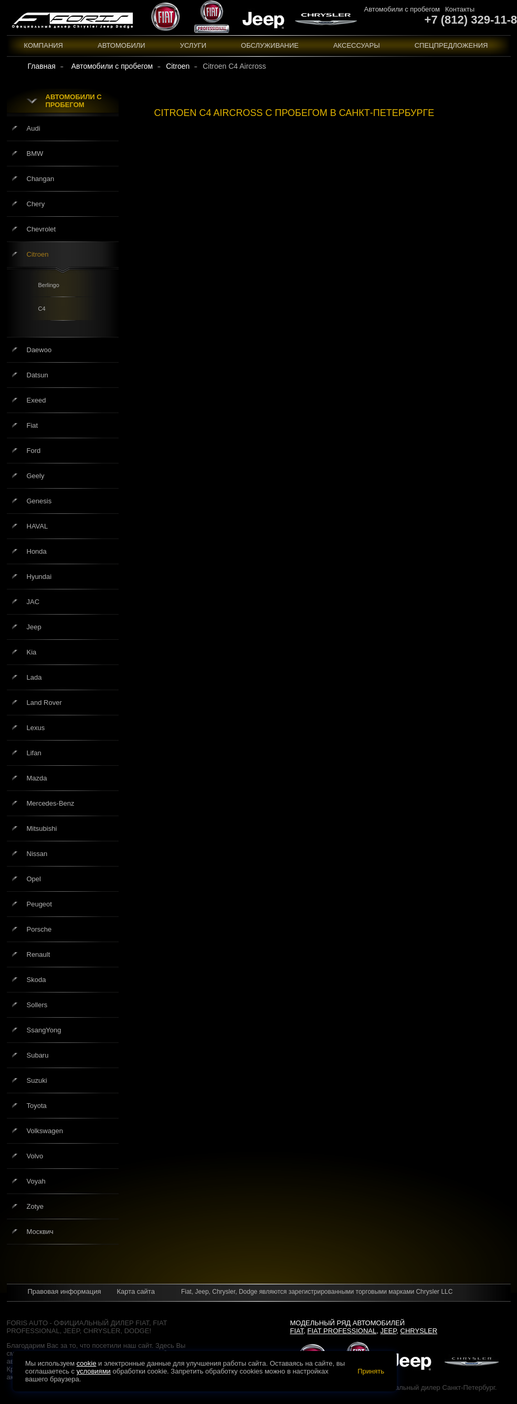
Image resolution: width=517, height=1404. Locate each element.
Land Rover (44, 702)
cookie (87, 1363)
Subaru (38, 1055)
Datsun (37, 375)
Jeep (34, 627)
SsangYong (44, 1030)
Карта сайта (135, 1291)
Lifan (34, 753)
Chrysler (419, 1331)
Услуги (193, 45)
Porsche (39, 929)
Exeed (36, 400)
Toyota (37, 1106)
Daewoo (39, 350)
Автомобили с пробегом (402, 9)
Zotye (35, 1206)
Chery (36, 204)
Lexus (36, 728)
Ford (34, 451)
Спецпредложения (451, 45)
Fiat (32, 425)
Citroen (38, 254)
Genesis (39, 501)
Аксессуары (356, 45)
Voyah (36, 1181)
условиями (94, 1371)
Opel (34, 879)
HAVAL (37, 526)
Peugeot (39, 904)
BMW (35, 153)
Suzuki (37, 1080)
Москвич (40, 1232)
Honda (37, 551)
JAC (33, 602)
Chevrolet (41, 229)
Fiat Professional (342, 1331)
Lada (34, 677)
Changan (41, 179)
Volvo (35, 1156)
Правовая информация (64, 1291)
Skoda (36, 980)
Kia (32, 652)
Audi (33, 128)
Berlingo (48, 285)
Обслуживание (270, 45)
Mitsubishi (42, 828)
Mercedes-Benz (51, 803)
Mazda (37, 778)
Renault (38, 954)
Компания (44, 45)
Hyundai (39, 576)
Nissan (37, 854)
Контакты (459, 9)
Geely (36, 476)
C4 (42, 308)
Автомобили (121, 45)
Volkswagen (45, 1131)
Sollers (37, 1005)
